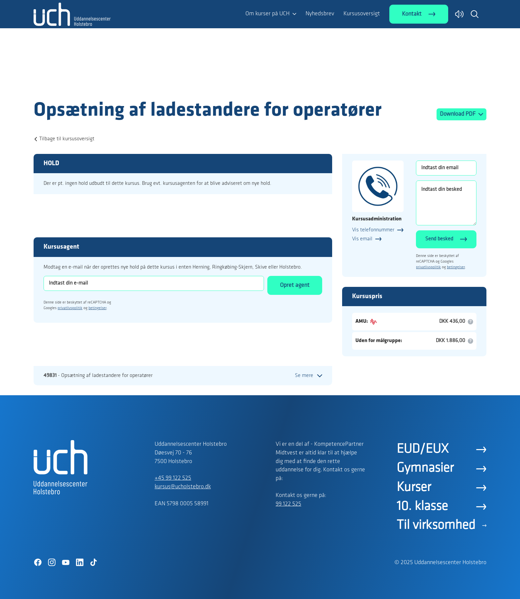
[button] (474, 14)
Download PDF (458, 114)
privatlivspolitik (70, 308)
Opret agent (295, 285)
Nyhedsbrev (320, 14)
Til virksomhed (436, 525)
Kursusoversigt (361, 14)
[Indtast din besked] (446, 202)
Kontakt (412, 14)
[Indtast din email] (446, 168)
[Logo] (72, 85)
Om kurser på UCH (267, 14)
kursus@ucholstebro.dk (183, 487)
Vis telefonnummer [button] (373, 230)
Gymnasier (425, 468)
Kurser (414, 487)
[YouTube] (65, 562)
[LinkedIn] (79, 562)
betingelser (97, 308)
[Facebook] (38, 562)
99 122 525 (288, 504)
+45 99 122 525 (173, 478)
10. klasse (422, 506)
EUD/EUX (423, 449)
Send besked (439, 239)
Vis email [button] (362, 239)
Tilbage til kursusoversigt (66, 139)
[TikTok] (93, 562)
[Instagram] (52, 562)
